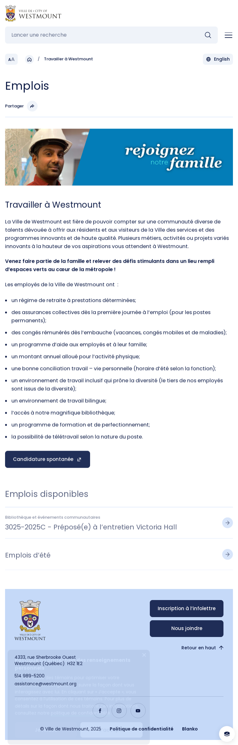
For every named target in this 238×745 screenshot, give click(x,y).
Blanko (190, 729)
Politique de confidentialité (142, 729)
